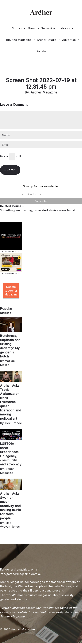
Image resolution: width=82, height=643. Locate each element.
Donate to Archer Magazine (11, 290)
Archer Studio (47, 39)
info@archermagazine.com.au (20, 574)
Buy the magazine (19, 39)
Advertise (69, 39)
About (31, 28)
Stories (17, 28)
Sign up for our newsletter (41, 186)
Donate (41, 51)
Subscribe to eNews (55, 28)
